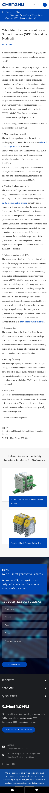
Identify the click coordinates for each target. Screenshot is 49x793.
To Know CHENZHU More (18, 729)
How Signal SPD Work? (20, 438)
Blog (18, 12)
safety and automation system (14, 203)
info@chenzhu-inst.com (17, 748)
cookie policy (26, 783)
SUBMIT (14, 664)
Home (8, 12)
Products (8, 680)
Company (7, 688)
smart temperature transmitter (31, 322)
